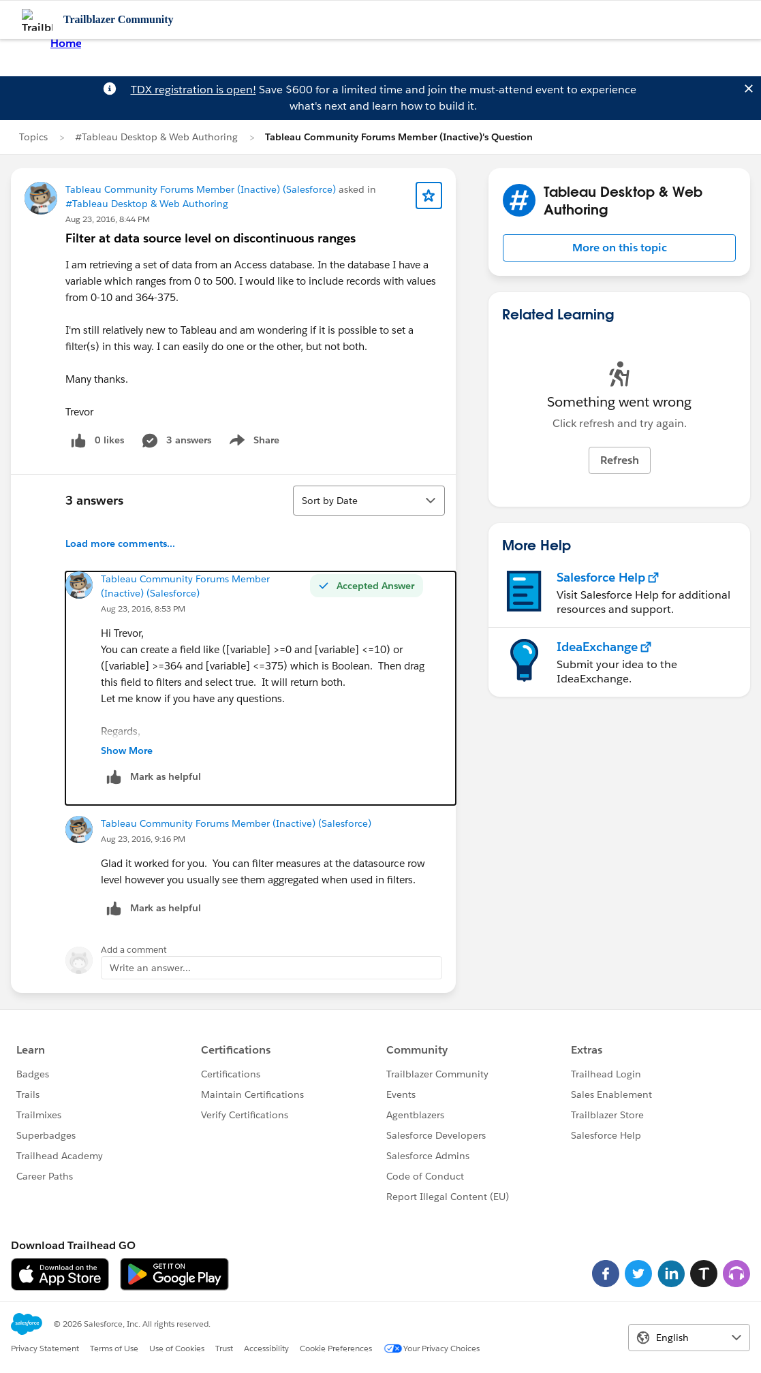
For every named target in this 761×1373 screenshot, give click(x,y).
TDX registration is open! (193, 89)
